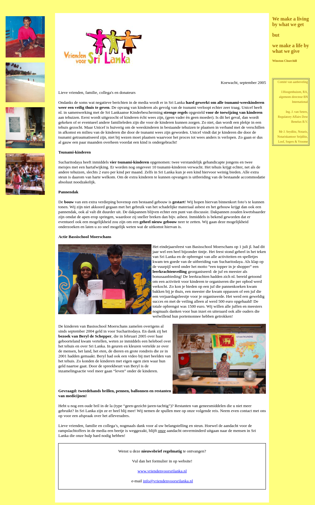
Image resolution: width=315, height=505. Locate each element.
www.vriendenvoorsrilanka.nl (162, 471)
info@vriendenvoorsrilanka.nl (168, 481)
